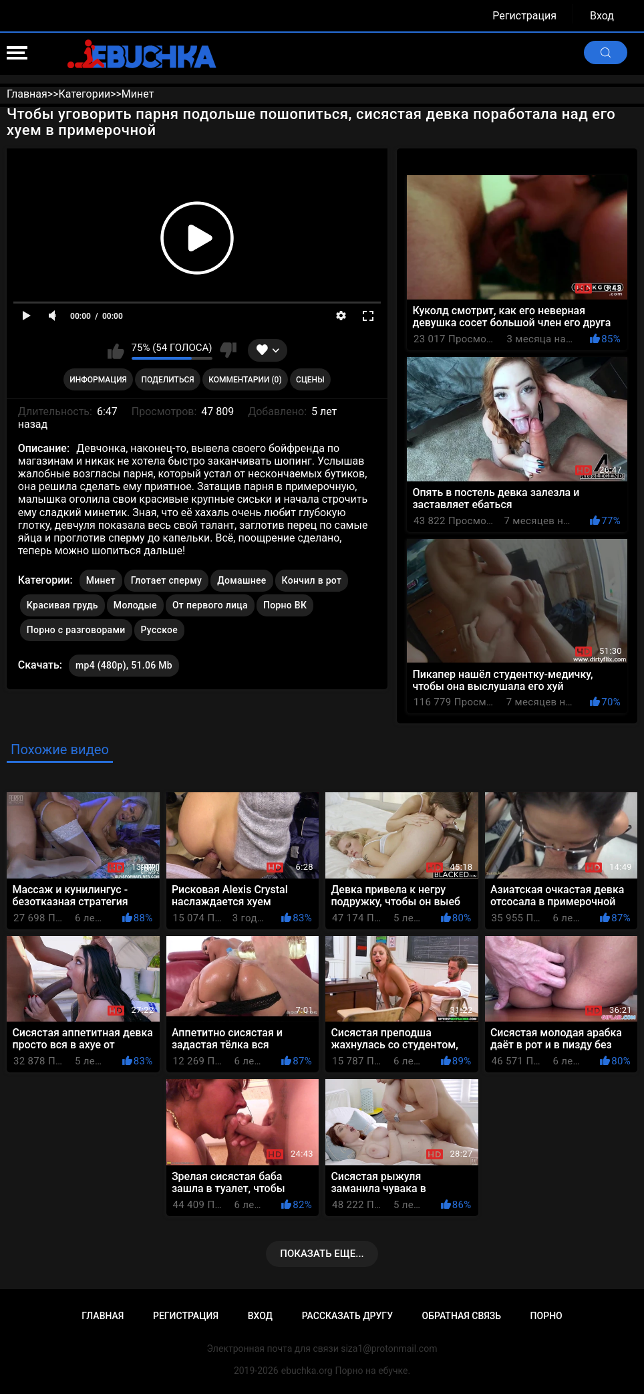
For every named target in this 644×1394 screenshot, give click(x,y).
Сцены (310, 379)
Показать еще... (322, 1254)
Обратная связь (461, 1315)
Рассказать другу (347, 1315)
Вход (602, 15)
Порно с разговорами (76, 629)
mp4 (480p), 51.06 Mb (123, 665)
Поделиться (167, 379)
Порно (546, 1315)
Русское (159, 629)
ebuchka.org (307, 1370)
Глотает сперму (166, 580)
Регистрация (524, 15)
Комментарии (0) (244, 379)
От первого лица (210, 605)
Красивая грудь (62, 605)
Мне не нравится (228, 350)
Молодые (135, 605)
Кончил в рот (312, 580)
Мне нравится (116, 350)
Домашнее (241, 580)
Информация (98, 379)
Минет (101, 580)
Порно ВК (285, 605)
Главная (103, 1315)
